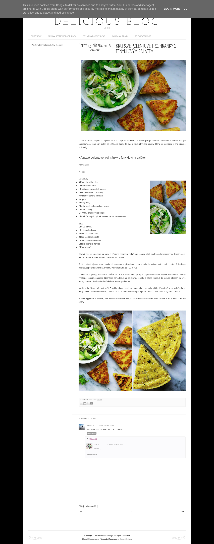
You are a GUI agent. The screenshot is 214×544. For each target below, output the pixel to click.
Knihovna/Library (120, 36)
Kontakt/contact (143, 36)
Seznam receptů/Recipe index (62, 36)
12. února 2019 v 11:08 (104, 425)
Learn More (172, 8)
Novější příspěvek (81, 511)
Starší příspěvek (182, 511)
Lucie (92, 399)
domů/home (36, 36)
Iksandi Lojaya (126, 539)
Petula (90, 425)
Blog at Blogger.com (90, 539)
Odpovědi (93, 439)
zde (87, 165)
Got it (188, 8)
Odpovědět (91, 433)
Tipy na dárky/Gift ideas (94, 36)
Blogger (59, 45)
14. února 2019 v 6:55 (114, 445)
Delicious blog (107, 22)
